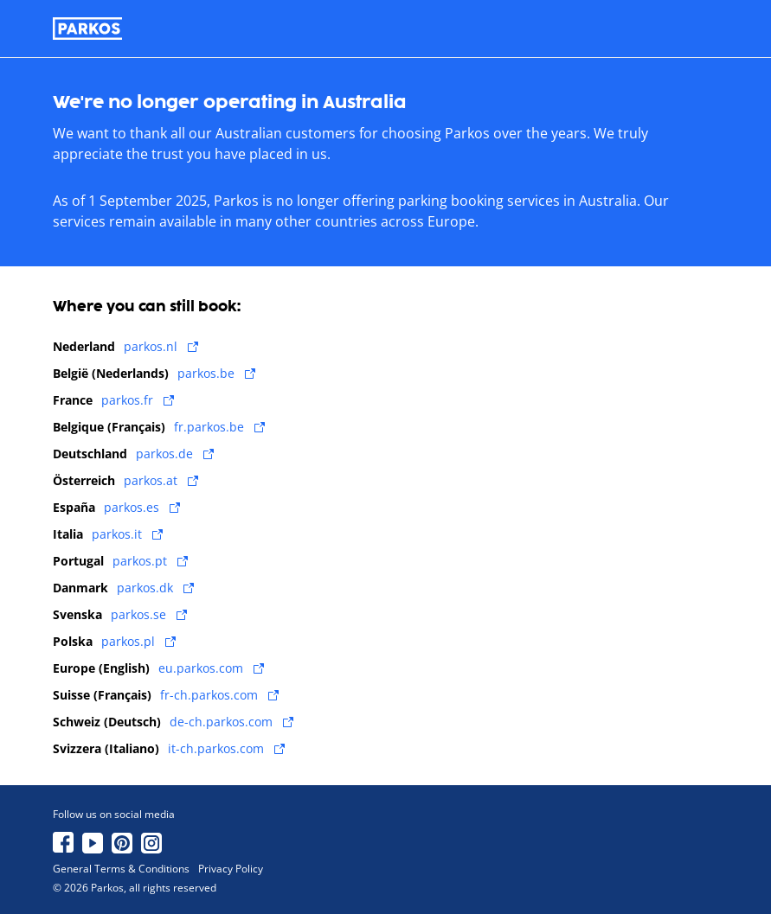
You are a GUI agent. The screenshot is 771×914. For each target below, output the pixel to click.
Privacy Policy (230, 869)
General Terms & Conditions (121, 869)
